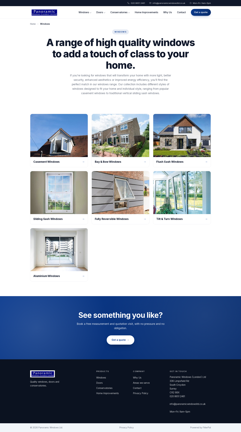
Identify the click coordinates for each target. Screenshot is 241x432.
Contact (181, 12)
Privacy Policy (140, 393)
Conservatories (118, 12)
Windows (84, 12)
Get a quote (201, 12)
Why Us (167, 12)
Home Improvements (146, 12)
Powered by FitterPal (200, 427)
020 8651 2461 (138, 3)
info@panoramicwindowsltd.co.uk (169, 3)
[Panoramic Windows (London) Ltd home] (44, 12)
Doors (99, 12)
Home (33, 24)
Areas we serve (141, 382)
